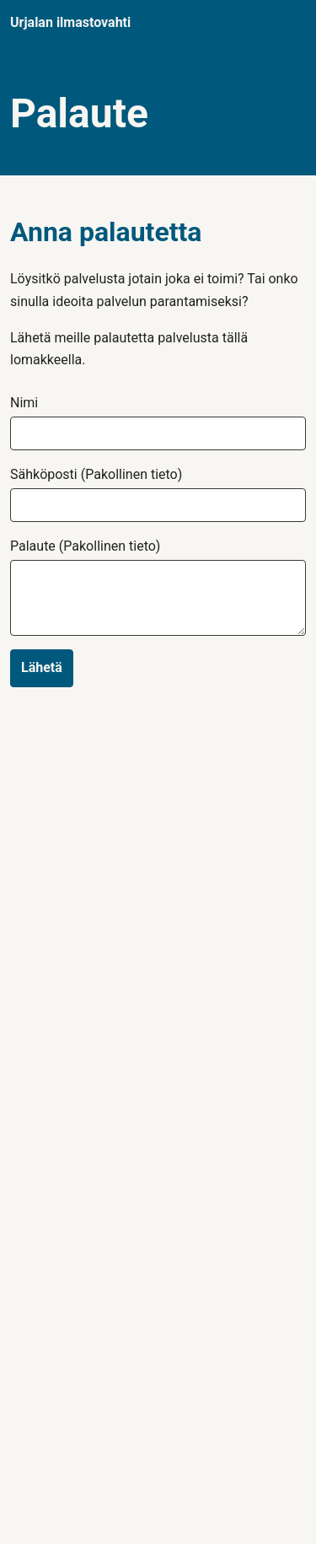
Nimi (24, 403)
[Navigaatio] (290, 23)
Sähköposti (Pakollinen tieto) (96, 474)
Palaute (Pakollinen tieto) (85, 546)
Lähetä (41, 667)
